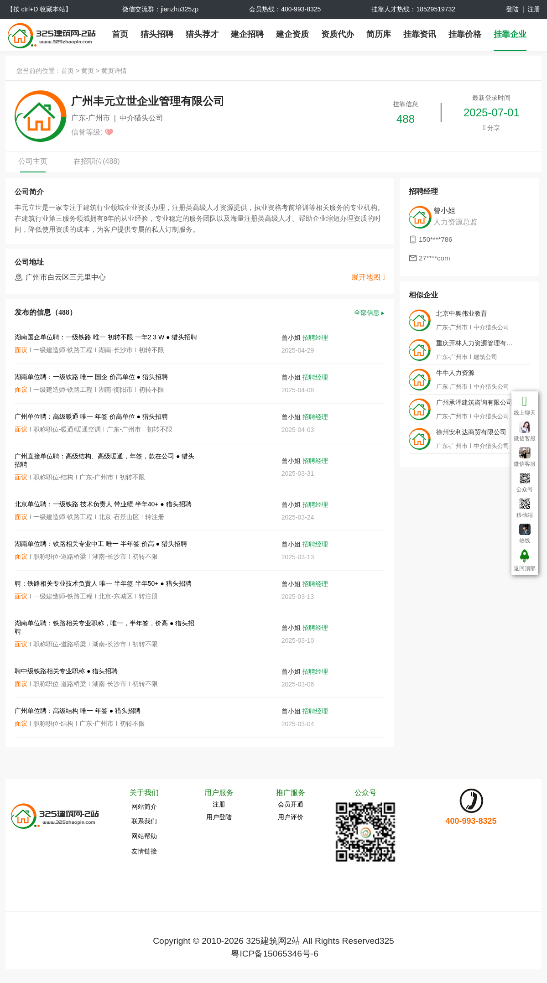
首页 (120, 34)
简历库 (378, 34)
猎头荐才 (202, 34)
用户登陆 (219, 817)
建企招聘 (247, 34)
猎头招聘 (157, 34)
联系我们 (144, 821)
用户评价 (290, 817)
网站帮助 (144, 836)
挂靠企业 (510, 34)
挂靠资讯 (419, 34)
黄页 (87, 70)
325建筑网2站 (273, 941)
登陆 (512, 9)
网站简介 (144, 806)
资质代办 (337, 34)
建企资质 (292, 34)
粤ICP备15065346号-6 (274, 953)
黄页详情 (114, 70)
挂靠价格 (464, 34)
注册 (533, 9)
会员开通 (290, 804)
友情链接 (144, 851)
